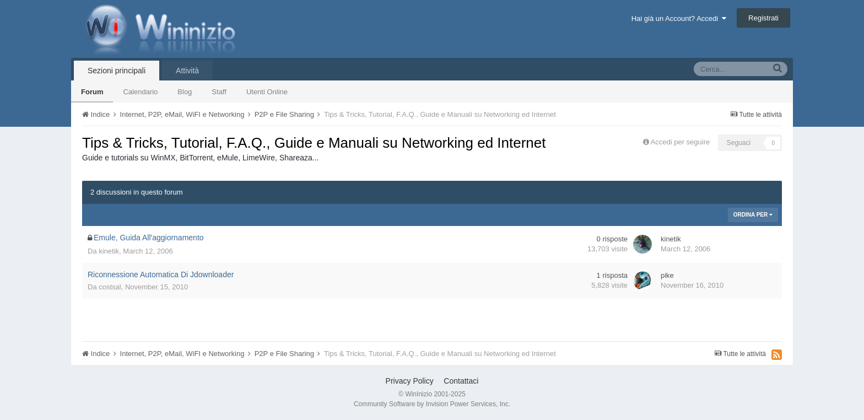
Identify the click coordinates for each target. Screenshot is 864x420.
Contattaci (461, 380)
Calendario (140, 92)
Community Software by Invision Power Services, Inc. (432, 404)
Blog (184, 92)
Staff (219, 92)
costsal (110, 287)
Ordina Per (753, 215)
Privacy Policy (410, 380)
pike (667, 275)
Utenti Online (267, 92)
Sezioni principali (116, 70)
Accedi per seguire (681, 142)
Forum (92, 92)
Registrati (763, 18)
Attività (187, 70)
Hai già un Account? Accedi (679, 18)
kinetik (109, 251)
